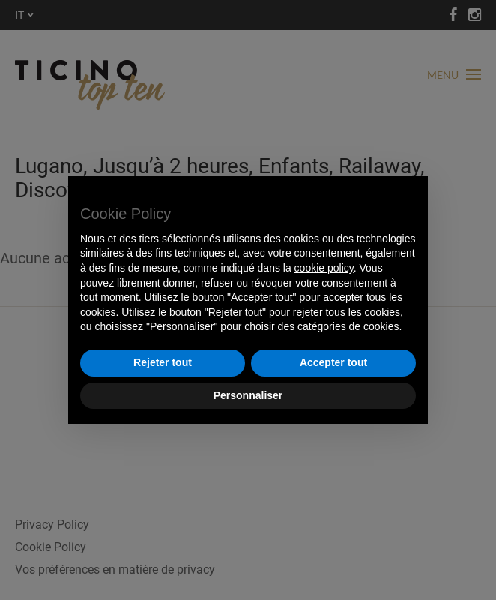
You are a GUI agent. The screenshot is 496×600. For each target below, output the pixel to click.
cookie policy (324, 268)
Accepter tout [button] (333, 362)
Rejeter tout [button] (162, 362)
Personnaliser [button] (248, 395)
